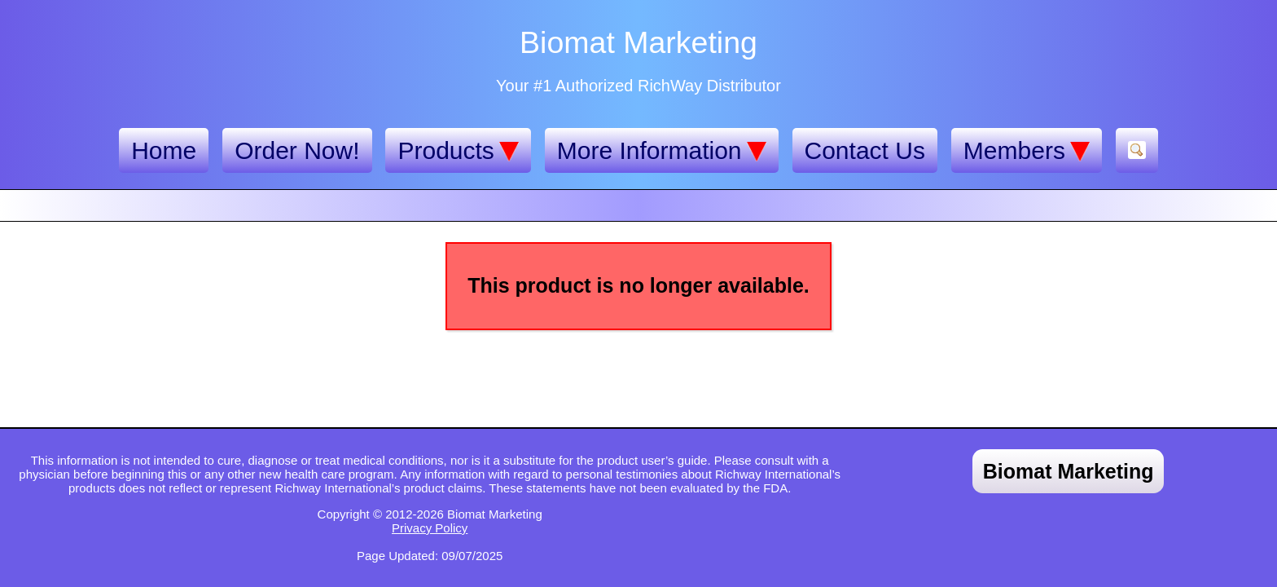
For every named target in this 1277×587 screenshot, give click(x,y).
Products (457, 151)
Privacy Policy (429, 528)
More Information (661, 151)
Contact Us (865, 150)
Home (163, 150)
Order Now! (297, 150)
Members (1026, 151)
